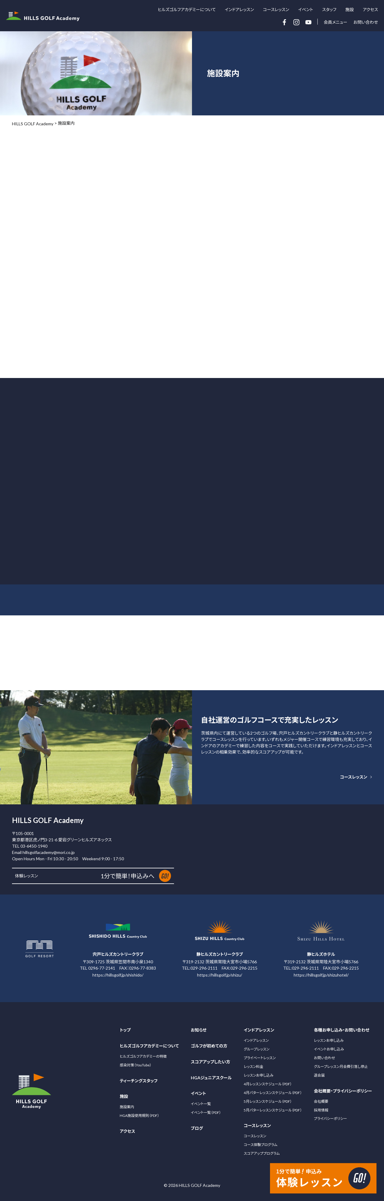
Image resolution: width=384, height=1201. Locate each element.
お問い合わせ (365, 22)
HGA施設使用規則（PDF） (139, 1115)
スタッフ (329, 9)
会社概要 (321, 1101)
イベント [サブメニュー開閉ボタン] (305, 10)
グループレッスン (256, 1049)
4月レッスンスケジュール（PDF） (268, 1084)
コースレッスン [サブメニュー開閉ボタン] (276, 10)
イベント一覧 (201, 1104)
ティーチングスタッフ (139, 1080)
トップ (125, 1029)
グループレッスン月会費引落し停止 (341, 1066)
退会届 (319, 1075)
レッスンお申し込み (258, 1075)
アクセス (370, 9)
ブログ (197, 1128)
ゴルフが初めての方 (209, 1045)
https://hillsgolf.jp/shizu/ (219, 974)
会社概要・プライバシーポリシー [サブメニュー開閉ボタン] (343, 1090)
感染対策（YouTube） (136, 1065)
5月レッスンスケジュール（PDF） (268, 1101)
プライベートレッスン (260, 1058)
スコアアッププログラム (262, 1153)
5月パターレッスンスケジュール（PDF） (273, 1110)
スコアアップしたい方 (210, 1061)
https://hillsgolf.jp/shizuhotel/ (321, 974)
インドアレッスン (256, 1040)
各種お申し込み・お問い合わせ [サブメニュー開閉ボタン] (341, 1029)
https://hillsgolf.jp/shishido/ (117, 974)
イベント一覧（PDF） (206, 1112)
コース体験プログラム (260, 1144)
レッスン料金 (253, 1066)
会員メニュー (335, 22)
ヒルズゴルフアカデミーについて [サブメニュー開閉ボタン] (187, 10)
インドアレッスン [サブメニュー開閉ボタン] (239, 10)
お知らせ (199, 1029)
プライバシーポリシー (330, 1118)
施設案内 (127, 1107)
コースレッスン (353, 776)
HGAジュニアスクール (211, 1077)
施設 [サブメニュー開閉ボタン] (349, 10)
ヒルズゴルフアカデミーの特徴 (143, 1056)
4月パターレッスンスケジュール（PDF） (273, 1092)
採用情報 (321, 1110)
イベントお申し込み (329, 1049)
